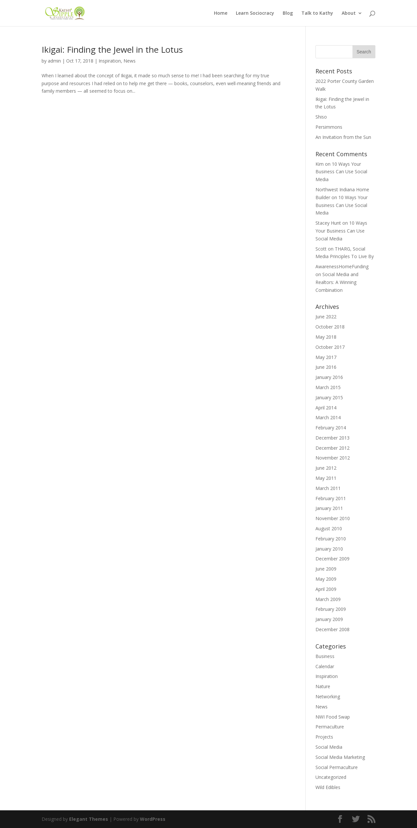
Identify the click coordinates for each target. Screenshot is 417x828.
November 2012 (332, 458)
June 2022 (325, 316)
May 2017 (325, 357)
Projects (324, 737)
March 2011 (328, 488)
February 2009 (330, 609)
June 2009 (325, 569)
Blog (288, 13)
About (349, 13)
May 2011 (325, 478)
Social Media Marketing (340, 757)
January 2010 (329, 549)
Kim (319, 164)
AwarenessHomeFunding (342, 266)
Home (220, 13)
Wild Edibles (327, 787)
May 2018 (325, 337)
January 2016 (329, 377)
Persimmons (328, 127)
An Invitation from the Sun (343, 137)
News (129, 61)
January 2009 (329, 619)
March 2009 (328, 599)
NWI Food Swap (332, 717)
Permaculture (329, 727)
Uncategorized (330, 777)
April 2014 (325, 408)
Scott (321, 249)
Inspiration (110, 61)
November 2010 (332, 518)
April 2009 (325, 589)
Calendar (324, 666)
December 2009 (332, 558)
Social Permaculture (336, 767)
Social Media (328, 747)
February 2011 (330, 498)
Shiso (321, 117)
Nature (322, 686)
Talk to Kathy (317, 13)
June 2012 (325, 468)
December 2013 (332, 438)
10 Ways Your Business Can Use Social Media (341, 172)
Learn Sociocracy (255, 13)
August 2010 (328, 528)
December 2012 (332, 448)
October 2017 (330, 347)
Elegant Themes (88, 819)
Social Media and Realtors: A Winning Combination (336, 282)
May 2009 (325, 579)
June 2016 (325, 367)
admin (54, 61)
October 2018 (330, 327)
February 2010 (330, 539)
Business (324, 656)
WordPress (152, 819)
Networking (327, 696)
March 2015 (328, 387)
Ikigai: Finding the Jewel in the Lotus (112, 49)
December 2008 (332, 629)
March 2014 (328, 417)
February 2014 (330, 427)
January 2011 (329, 508)
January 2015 (329, 397)
